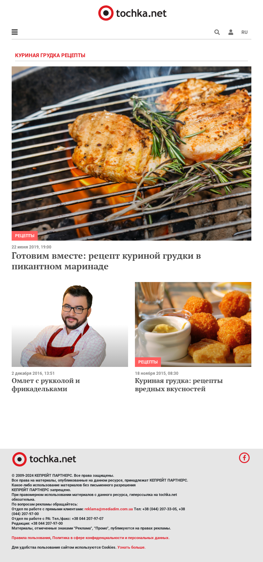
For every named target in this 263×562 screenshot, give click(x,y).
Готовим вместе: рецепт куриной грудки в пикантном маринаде (106, 261)
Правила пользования (31, 538)
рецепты (24, 235)
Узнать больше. (131, 547)
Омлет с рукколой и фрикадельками (46, 384)
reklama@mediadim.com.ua (109, 509)
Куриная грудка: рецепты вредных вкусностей (179, 384)
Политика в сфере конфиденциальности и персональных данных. (111, 538)
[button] (231, 32)
